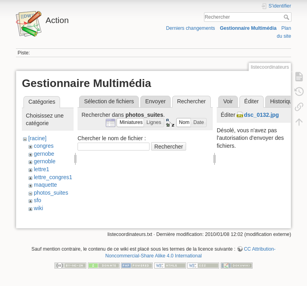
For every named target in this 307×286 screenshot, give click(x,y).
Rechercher (287, 17)
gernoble (45, 161)
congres (44, 146)
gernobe (44, 154)
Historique (282, 101)
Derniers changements (190, 28)
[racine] (37, 138)
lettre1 (41, 169)
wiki (38, 208)
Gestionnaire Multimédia (248, 28)
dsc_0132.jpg (261, 115)
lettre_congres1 (53, 177)
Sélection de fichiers (109, 101)
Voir (228, 101)
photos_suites (51, 192)
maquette (45, 185)
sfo (37, 200)
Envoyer (155, 101)
